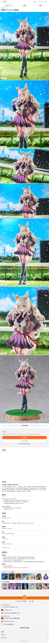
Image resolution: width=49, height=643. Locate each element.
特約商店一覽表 (7, 509)
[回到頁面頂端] (24, 596)
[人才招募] (33, 1)
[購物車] (39, 1)
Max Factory (5, 538)
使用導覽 (3, 634)
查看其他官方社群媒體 (24, 627)
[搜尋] (37, 1)
